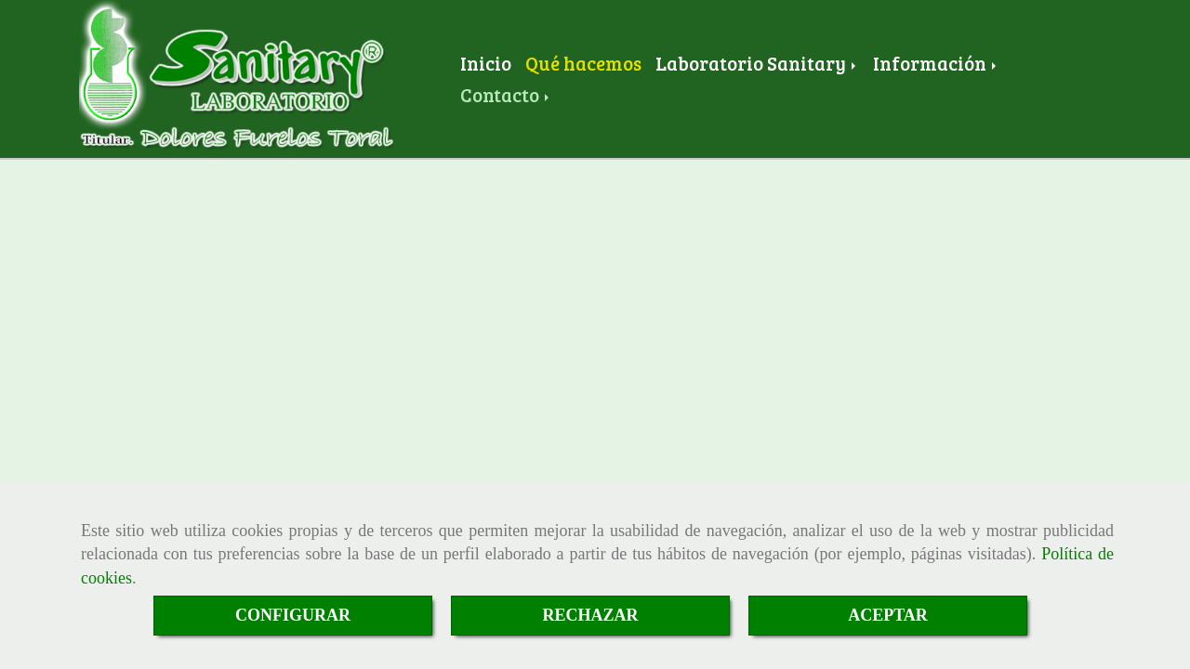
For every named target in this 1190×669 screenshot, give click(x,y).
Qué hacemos (583, 63)
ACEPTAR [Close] (888, 615)
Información (936, 63)
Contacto (506, 95)
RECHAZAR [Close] (590, 615)
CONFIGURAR (292, 615)
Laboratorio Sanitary (757, 63)
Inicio (485, 63)
